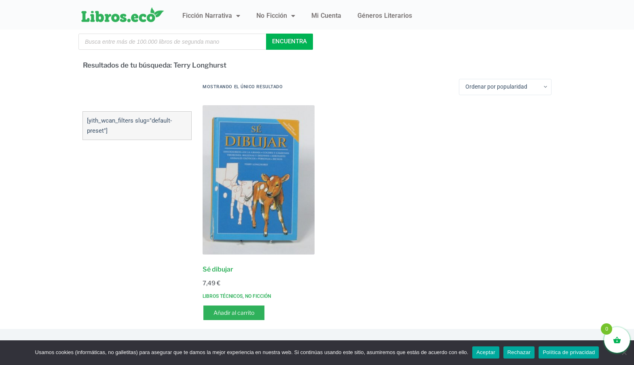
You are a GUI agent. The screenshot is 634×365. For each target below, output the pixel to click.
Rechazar (519, 352)
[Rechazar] (624, 352)
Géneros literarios (384, 15)
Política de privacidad (569, 352)
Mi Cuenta (326, 15)
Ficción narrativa (211, 15)
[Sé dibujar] (259, 180)
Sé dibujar (218, 269)
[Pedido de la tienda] (505, 87)
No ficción (275, 15)
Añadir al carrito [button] (233, 312)
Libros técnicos (223, 296)
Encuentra (289, 41)
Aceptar (485, 352)
